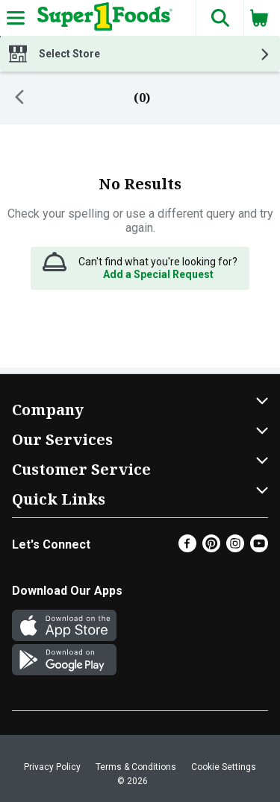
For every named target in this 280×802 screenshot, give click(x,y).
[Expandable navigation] (15, 18)
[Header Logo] (101, 18)
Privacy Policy (52, 767)
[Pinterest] (211, 548)
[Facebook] (187, 548)
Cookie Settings (223, 767)
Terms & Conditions (136, 767)
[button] (219, 18)
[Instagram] (235, 548)
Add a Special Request (158, 274)
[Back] (19, 98)
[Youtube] (259, 548)
